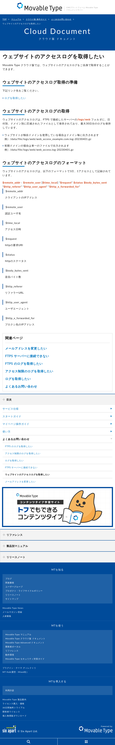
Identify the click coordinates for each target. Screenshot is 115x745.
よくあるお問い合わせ (61, 19)
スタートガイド (12, 416)
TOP (5, 19)
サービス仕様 (11, 408)
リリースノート (13, 595)
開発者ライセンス (13, 711)
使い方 (7, 431)
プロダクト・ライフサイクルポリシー (24, 590)
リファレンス (11, 650)
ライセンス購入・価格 (15, 703)
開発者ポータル (13, 646)
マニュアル (16, 19)
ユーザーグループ (14, 586)
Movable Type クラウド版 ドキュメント (25, 638)
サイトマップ (11, 599)
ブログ (8, 578)
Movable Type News (14, 608)
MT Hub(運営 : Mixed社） (17, 672)
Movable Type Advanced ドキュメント (24, 642)
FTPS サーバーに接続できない (27, 356)
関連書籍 (9, 582)
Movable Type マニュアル (18, 634)
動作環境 (9, 654)
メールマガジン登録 (14, 612)
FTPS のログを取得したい (24, 363)
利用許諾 (9, 690)
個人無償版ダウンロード (16, 715)
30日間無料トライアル (15, 707)
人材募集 (8, 616)
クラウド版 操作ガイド (36, 19)
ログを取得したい (15, 97)
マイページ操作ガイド (16, 423)
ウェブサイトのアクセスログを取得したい (27, 474)
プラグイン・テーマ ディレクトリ (21, 668)
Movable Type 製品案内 (16, 699)
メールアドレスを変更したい (26, 348)
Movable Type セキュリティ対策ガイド (25, 659)
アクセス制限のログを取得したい (29, 371)
